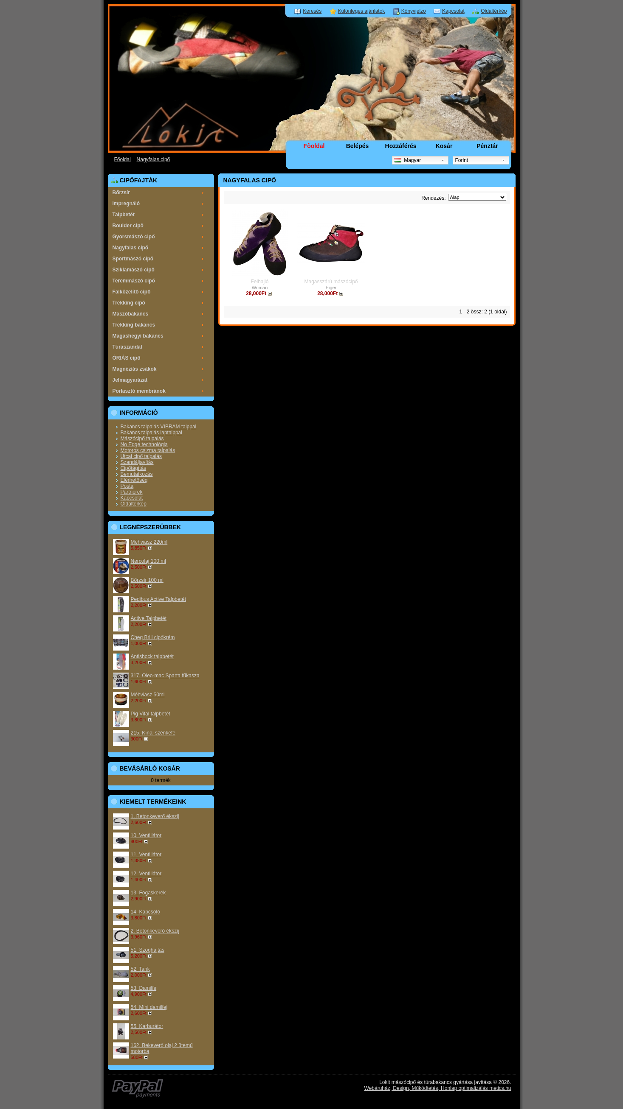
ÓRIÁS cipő (127, 358)
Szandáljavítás (137, 462)
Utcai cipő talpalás (141, 456)
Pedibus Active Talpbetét (158, 599)
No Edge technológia (144, 444)
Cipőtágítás (134, 468)
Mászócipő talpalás (142, 438)
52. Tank (140, 969)
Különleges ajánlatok (361, 11)
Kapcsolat (453, 11)
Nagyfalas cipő (153, 159)
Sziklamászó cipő (134, 270)
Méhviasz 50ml (148, 695)
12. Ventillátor (146, 874)
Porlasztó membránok (139, 391)
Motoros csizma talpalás (148, 450)
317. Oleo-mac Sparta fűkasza (165, 676)
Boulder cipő (128, 226)
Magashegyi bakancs (138, 336)
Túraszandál (127, 347)
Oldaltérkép (494, 11)
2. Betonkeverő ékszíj (155, 931)
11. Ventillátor (146, 855)
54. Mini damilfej (149, 1007)
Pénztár (487, 145)
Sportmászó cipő (133, 259)
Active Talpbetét (149, 618)
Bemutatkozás (137, 474)
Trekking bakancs (134, 325)
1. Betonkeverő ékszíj (155, 816)
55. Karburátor (147, 1026)
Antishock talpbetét (152, 656)
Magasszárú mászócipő (331, 282)
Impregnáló (126, 204)
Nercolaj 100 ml (148, 561)
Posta (127, 486)
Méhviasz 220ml (149, 542)
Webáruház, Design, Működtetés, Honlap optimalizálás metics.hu (437, 1088)
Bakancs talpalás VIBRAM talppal (159, 427)
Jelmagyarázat (130, 380)
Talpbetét (124, 215)
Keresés (312, 11)
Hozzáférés (401, 145)
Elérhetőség (134, 480)
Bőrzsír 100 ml (147, 580)
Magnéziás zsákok (135, 369)
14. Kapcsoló (145, 912)
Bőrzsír (121, 193)
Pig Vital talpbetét (150, 714)
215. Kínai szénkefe (153, 733)
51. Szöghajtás (147, 950)
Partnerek (132, 492)
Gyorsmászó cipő (134, 237)
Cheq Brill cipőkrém (153, 637)
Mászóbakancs (131, 314)
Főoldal (122, 159)
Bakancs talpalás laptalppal (151, 433)
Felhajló (259, 282)
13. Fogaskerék (148, 893)
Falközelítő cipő (132, 292)
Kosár (444, 145)
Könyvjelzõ (413, 11)
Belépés (357, 145)
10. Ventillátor (146, 835)
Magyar (408, 160)
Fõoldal (314, 145)
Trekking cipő (129, 303)
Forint (461, 160)
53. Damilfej (144, 988)
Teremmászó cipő (134, 281)
